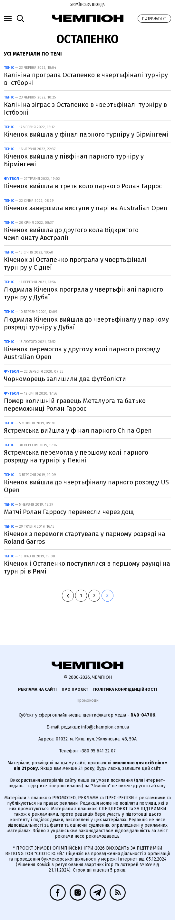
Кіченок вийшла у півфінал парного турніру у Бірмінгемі (74, 160)
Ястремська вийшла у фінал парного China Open (78, 430)
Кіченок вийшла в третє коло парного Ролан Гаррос (83, 186)
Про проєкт (75, 689)
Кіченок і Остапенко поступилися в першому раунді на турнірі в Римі (87, 567)
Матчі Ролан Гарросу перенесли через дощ (69, 512)
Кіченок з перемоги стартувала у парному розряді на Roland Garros (84, 537)
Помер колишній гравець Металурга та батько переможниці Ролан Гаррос (75, 404)
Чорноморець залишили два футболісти (65, 379)
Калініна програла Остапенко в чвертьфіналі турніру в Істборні (86, 79)
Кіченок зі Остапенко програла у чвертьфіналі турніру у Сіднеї (75, 263)
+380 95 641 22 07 (98, 751)
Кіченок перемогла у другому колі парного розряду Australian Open (82, 353)
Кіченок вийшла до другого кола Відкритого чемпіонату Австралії (71, 234)
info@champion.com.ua (105, 727)
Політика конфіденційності (125, 689)
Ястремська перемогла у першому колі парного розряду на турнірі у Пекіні (76, 456)
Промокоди (87, 700)
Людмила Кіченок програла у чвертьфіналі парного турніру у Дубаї (83, 293)
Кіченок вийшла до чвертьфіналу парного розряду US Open (86, 486)
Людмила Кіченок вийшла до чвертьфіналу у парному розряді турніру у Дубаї (86, 323)
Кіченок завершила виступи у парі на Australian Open (85, 208)
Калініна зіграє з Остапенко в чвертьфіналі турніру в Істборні (85, 108)
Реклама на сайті (37, 689)
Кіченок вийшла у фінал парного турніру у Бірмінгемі (86, 134)
